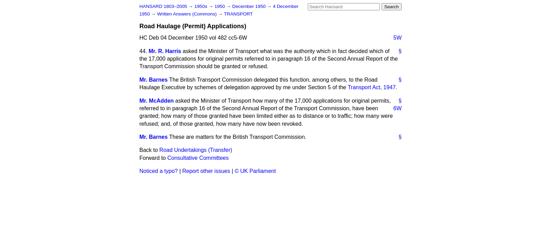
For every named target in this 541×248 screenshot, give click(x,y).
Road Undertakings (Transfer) (195, 150)
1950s (201, 6)
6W (397, 108)
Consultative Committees (198, 158)
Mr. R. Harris (165, 51)
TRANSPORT (238, 14)
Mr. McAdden (156, 101)
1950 (220, 6)
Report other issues (206, 171)
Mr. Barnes (153, 80)
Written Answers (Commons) (187, 14)
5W (397, 38)
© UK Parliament (255, 171)
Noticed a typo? (158, 171)
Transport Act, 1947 (372, 87)
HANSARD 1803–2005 (163, 6)
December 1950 (249, 6)
